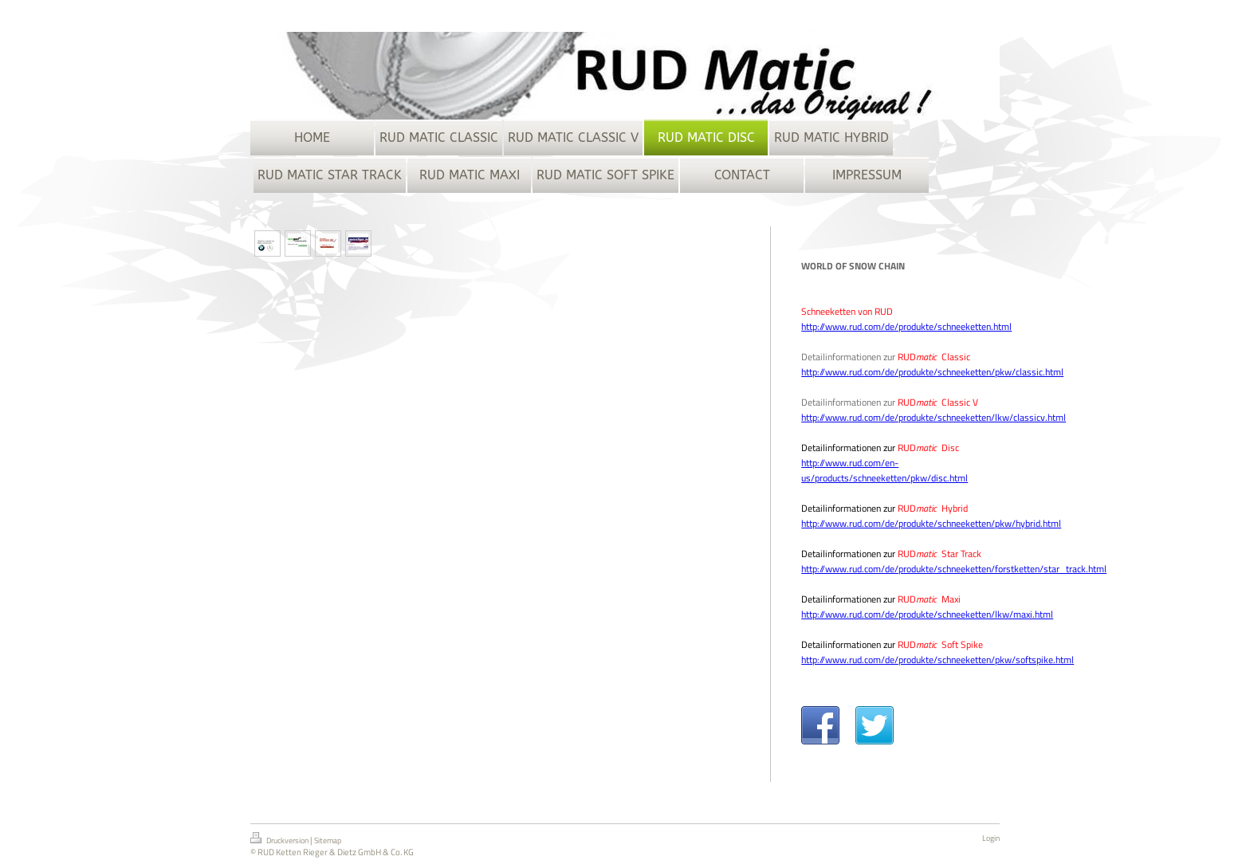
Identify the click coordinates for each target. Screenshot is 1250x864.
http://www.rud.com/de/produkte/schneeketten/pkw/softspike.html (937, 659)
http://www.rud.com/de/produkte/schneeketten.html (906, 326)
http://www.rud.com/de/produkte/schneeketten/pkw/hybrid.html (931, 523)
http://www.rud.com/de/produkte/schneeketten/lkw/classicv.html (933, 417)
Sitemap (327, 840)
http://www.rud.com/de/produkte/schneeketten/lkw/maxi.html (927, 614)
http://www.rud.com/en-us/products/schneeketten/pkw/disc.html (884, 470)
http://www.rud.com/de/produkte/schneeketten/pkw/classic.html (932, 371)
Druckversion (280, 839)
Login (991, 838)
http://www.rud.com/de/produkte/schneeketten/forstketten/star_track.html (954, 568)
